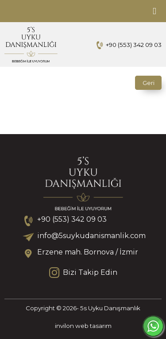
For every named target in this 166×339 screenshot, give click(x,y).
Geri (148, 82)
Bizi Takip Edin (83, 273)
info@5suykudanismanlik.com (91, 235)
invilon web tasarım (83, 325)
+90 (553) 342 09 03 (134, 44)
